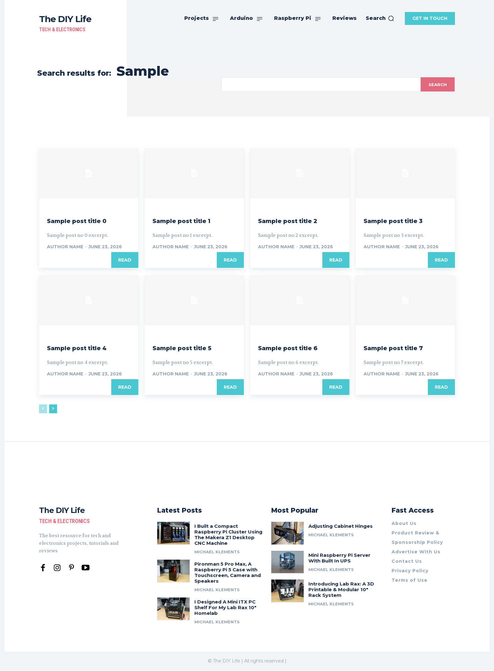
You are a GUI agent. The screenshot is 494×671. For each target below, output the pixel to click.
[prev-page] (43, 408)
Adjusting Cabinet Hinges (340, 526)
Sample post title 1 (190, 220)
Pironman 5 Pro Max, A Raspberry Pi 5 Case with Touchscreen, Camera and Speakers (227, 572)
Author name (65, 247)
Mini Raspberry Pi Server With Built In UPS (339, 558)
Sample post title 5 (190, 347)
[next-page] (53, 408)
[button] (380, 18)
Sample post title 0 (85, 220)
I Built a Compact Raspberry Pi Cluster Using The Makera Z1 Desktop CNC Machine (228, 534)
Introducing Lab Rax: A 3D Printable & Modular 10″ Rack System (341, 590)
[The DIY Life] (65, 22)
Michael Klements (217, 552)
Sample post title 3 (402, 220)
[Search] (437, 84)
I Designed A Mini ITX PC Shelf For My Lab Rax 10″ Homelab (225, 607)
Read (124, 260)
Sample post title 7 (402, 347)
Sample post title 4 (86, 347)
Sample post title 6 (296, 347)
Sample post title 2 (296, 220)
